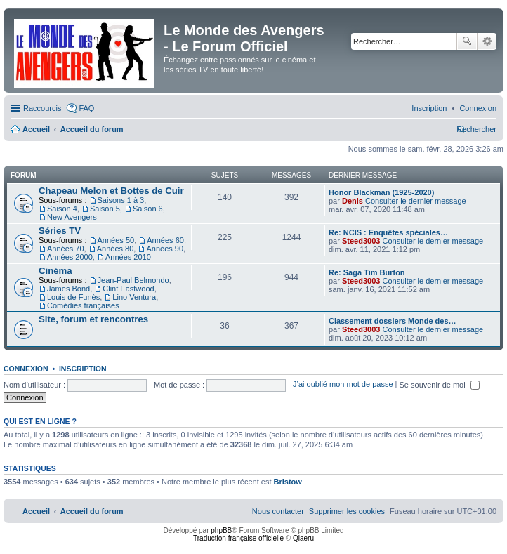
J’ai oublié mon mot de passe (343, 385)
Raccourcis (42, 108)
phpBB (221, 530)
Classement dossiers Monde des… (392, 321)
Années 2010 (128, 257)
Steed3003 (361, 241)
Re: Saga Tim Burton (367, 272)
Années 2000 (70, 257)
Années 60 (165, 240)
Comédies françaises (83, 305)
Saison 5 (105, 208)
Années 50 (116, 240)
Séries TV (60, 230)
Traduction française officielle (238, 538)
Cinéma (55, 270)
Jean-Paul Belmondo (133, 280)
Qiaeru (303, 538)
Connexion (26, 368)
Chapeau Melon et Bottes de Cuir (111, 190)
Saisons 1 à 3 (121, 200)
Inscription (83, 368)
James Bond (68, 288)
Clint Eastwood (128, 288)
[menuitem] (477, 108)
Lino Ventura (134, 297)
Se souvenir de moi (440, 385)
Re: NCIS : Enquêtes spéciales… (388, 232)
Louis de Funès (73, 297)
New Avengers (72, 217)
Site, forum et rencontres (93, 319)
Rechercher (467, 41)
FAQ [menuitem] (86, 108)
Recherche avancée (487, 41)
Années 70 (65, 248)
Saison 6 (148, 208)
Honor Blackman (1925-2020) (381, 192)
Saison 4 (62, 208)
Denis (352, 201)
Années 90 (164, 248)
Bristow (288, 481)
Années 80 (115, 248)
